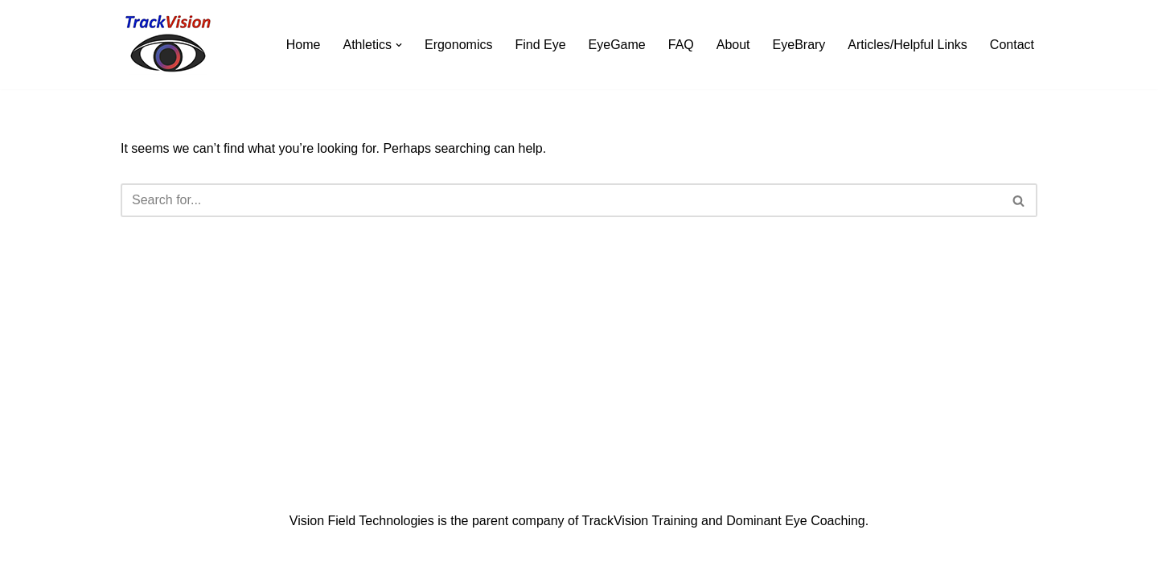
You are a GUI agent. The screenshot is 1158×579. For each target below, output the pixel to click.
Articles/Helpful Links (907, 44)
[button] (399, 45)
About (733, 44)
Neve (135, 558)
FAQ (681, 44)
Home (303, 44)
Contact (1012, 44)
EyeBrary (799, 44)
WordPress (264, 558)
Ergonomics (458, 44)
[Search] (561, 200)
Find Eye (540, 44)
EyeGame (617, 44)
